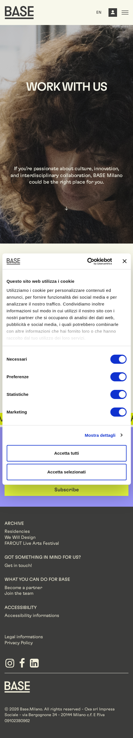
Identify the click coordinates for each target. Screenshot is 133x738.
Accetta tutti (66, 453)
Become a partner (23, 587)
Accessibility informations (32, 615)
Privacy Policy (19, 643)
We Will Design (20, 537)
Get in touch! (18, 565)
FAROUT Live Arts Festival (32, 543)
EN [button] (98, 12)
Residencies (17, 531)
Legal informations (24, 637)
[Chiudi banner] (124, 261)
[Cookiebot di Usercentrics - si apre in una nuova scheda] (87, 261)
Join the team (19, 593)
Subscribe (66, 489)
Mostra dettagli (100, 435)
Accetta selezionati (66, 471)
